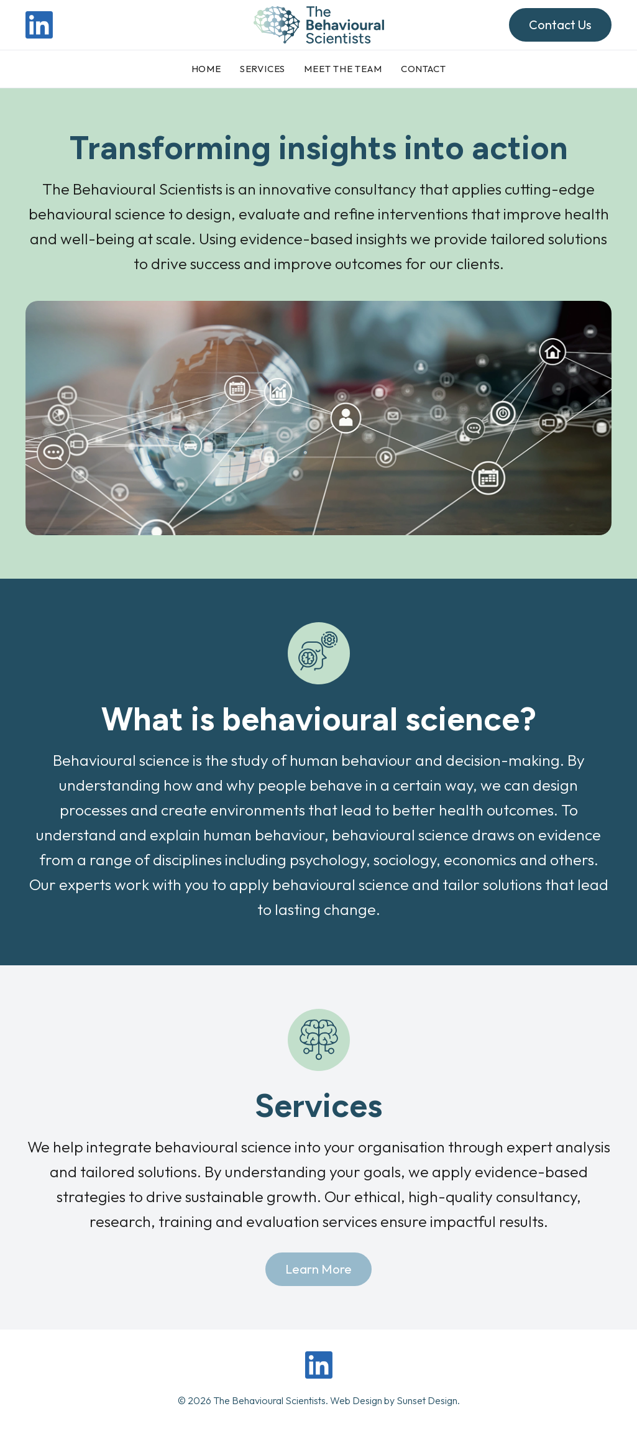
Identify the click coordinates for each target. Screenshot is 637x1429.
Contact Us (560, 24)
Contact (423, 69)
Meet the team (343, 69)
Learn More (318, 1269)
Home (206, 69)
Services (262, 69)
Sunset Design (426, 1400)
